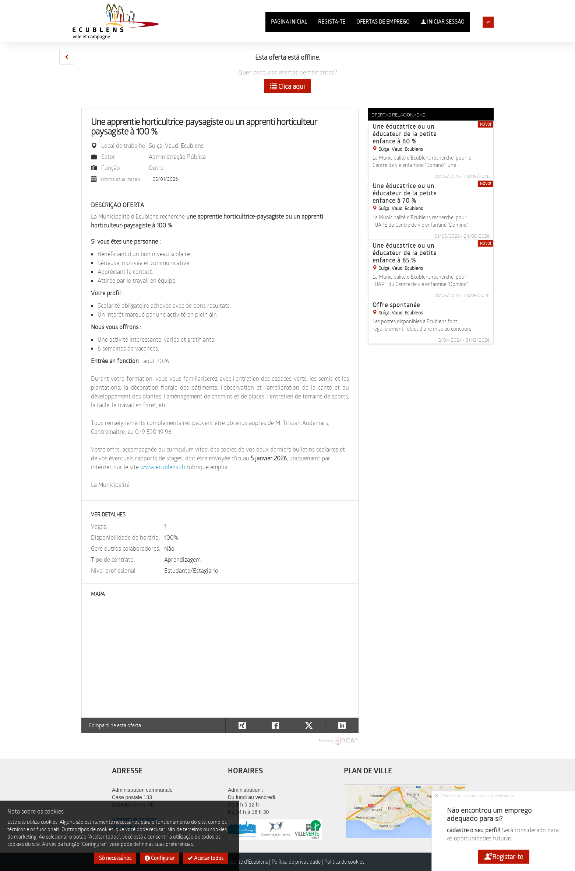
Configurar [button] (159, 857)
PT (488, 22)
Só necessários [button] (115, 857)
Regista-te (331, 21)
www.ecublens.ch (162, 467)
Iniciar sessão (443, 22)
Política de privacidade (296, 861)
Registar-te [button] (503, 856)
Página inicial (289, 21)
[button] (66, 57)
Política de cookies (344, 861)
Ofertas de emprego (383, 21)
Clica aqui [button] (287, 86)
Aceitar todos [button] (205, 857)
